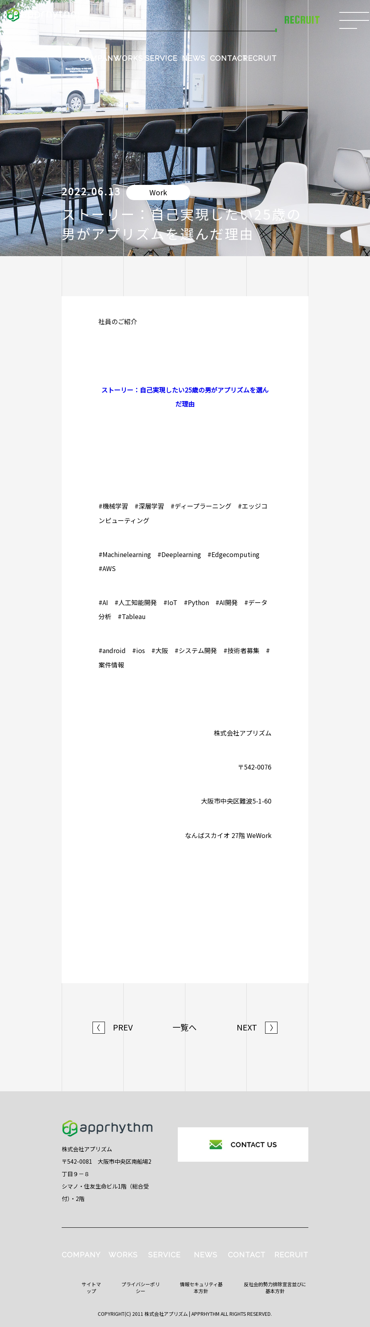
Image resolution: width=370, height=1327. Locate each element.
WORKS (128, 58)
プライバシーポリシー (140, 1287)
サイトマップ (91, 1287)
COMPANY (98, 58)
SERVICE (161, 58)
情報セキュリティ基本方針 (201, 1287)
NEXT (257, 1027)
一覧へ (185, 1027)
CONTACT (228, 58)
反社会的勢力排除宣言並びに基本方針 (275, 1287)
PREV (112, 1027)
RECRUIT (260, 58)
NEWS (193, 58)
